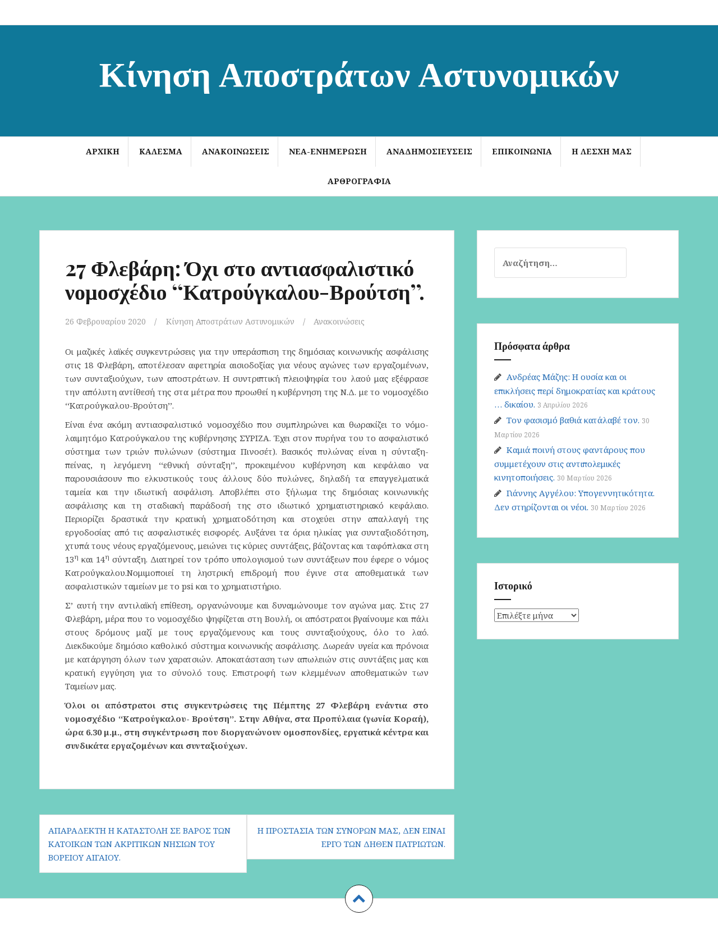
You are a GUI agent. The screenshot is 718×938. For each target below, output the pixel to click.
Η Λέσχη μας (602, 151)
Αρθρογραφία (359, 181)
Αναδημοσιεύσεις (429, 151)
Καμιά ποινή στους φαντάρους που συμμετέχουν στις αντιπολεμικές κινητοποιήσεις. (569, 463)
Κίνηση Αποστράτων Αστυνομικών (359, 72)
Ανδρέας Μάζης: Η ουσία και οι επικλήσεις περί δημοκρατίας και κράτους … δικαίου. (574, 390)
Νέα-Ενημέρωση (328, 151)
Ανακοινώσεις (235, 151)
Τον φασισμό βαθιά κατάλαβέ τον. (573, 419)
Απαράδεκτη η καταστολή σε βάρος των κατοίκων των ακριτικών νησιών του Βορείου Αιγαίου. (139, 844)
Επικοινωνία (522, 151)
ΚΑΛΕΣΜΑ (160, 151)
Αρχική (102, 151)
